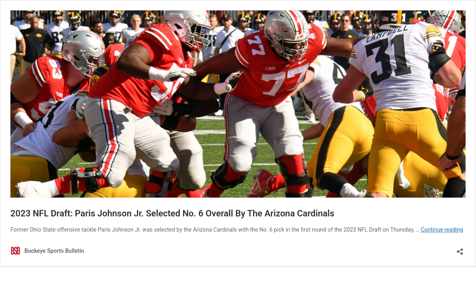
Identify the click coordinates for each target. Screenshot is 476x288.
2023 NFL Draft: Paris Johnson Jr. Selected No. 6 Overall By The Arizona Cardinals (172, 213)
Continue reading (442, 229)
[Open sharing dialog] (460, 249)
